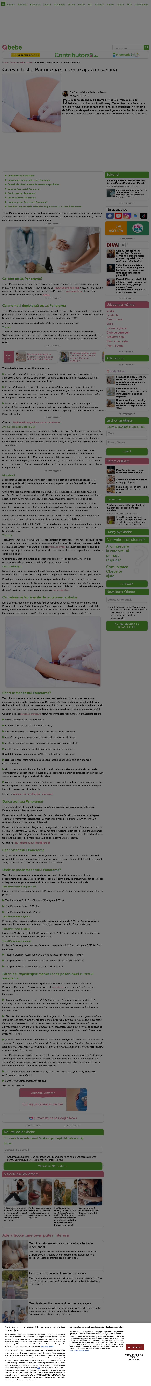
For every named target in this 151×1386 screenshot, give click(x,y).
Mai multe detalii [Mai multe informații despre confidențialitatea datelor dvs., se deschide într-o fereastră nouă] (47, 1346)
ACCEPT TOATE (135, 1347)
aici (38, 1368)
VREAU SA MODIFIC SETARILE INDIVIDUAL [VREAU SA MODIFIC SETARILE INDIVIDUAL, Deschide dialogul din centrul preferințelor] (134, 1357)
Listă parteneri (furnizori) (79, 1351)
